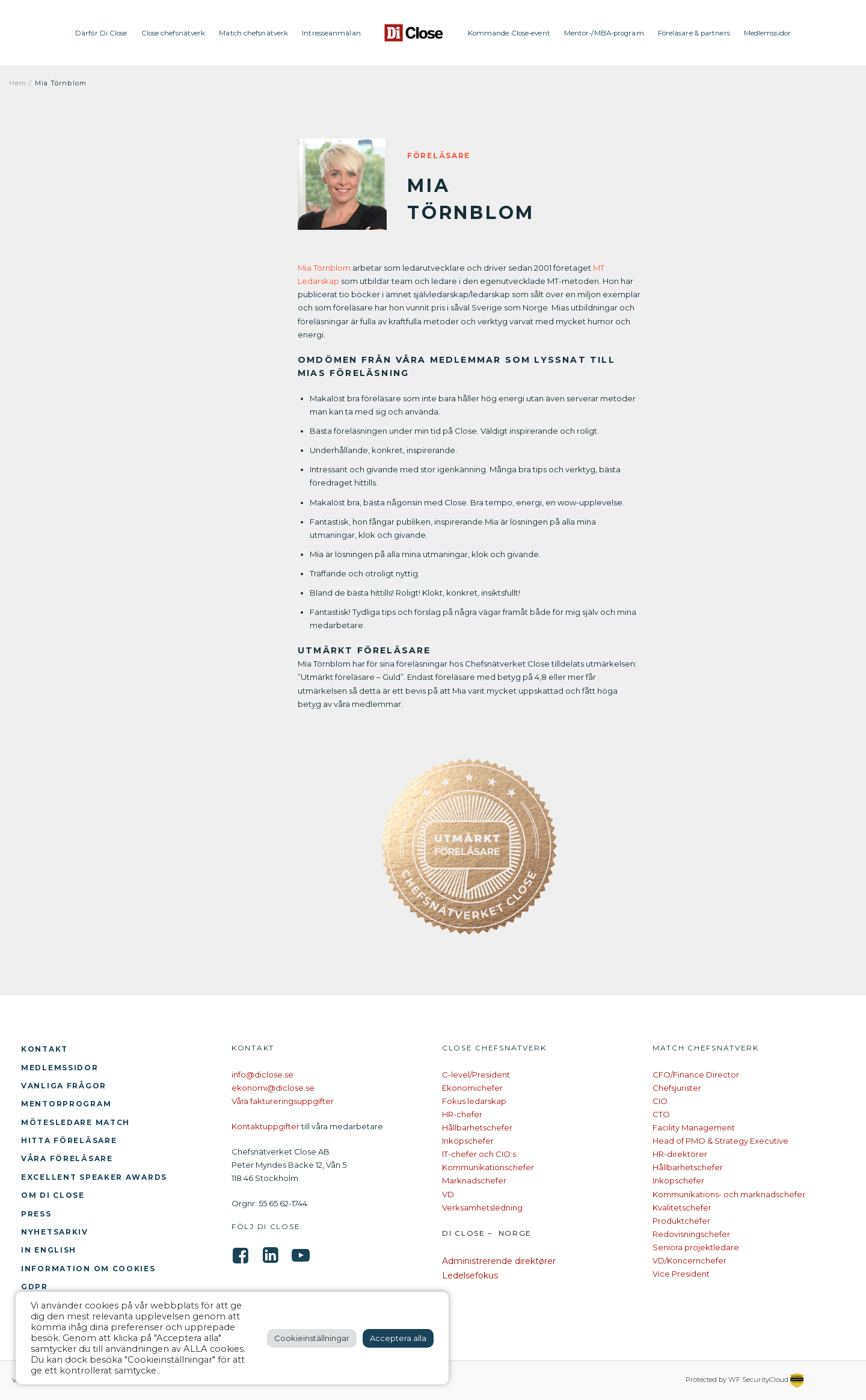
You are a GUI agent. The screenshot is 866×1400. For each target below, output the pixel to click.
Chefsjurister (677, 1088)
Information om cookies (88, 1268)
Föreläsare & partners (694, 33)
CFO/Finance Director (696, 1074)
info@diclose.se (262, 1074)
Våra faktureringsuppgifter (283, 1101)
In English (48, 1249)
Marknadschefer (474, 1180)
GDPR (34, 1286)
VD (448, 1194)
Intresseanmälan (331, 33)
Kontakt (44, 1048)
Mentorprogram (66, 1103)
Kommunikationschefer (488, 1167)
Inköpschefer (468, 1141)
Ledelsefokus (470, 1275)
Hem (17, 83)
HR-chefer (462, 1114)
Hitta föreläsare (69, 1140)
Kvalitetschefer (682, 1207)
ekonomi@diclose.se (273, 1088)
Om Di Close (53, 1195)
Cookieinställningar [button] (311, 1338)
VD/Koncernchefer (689, 1260)
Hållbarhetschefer (477, 1127)
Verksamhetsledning (482, 1207)
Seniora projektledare (696, 1247)
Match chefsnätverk (253, 33)
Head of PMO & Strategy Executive (720, 1141)
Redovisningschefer (691, 1234)
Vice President (681, 1273)
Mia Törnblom (324, 268)
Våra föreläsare (67, 1158)
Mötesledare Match (75, 1122)
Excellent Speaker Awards (94, 1177)
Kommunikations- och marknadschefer (729, 1194)
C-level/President (476, 1074)
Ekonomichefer (472, 1088)
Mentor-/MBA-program (604, 33)
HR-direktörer (680, 1154)
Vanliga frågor (63, 1085)
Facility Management (694, 1127)
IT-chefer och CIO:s (479, 1154)
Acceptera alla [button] (398, 1338)
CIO (660, 1101)
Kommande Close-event (509, 33)
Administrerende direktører (499, 1261)
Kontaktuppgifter (265, 1126)
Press (36, 1213)
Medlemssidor (767, 33)
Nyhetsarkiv (54, 1231)
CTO (661, 1114)
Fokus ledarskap (474, 1101)
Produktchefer (681, 1221)
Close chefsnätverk (173, 33)
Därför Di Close (101, 33)
